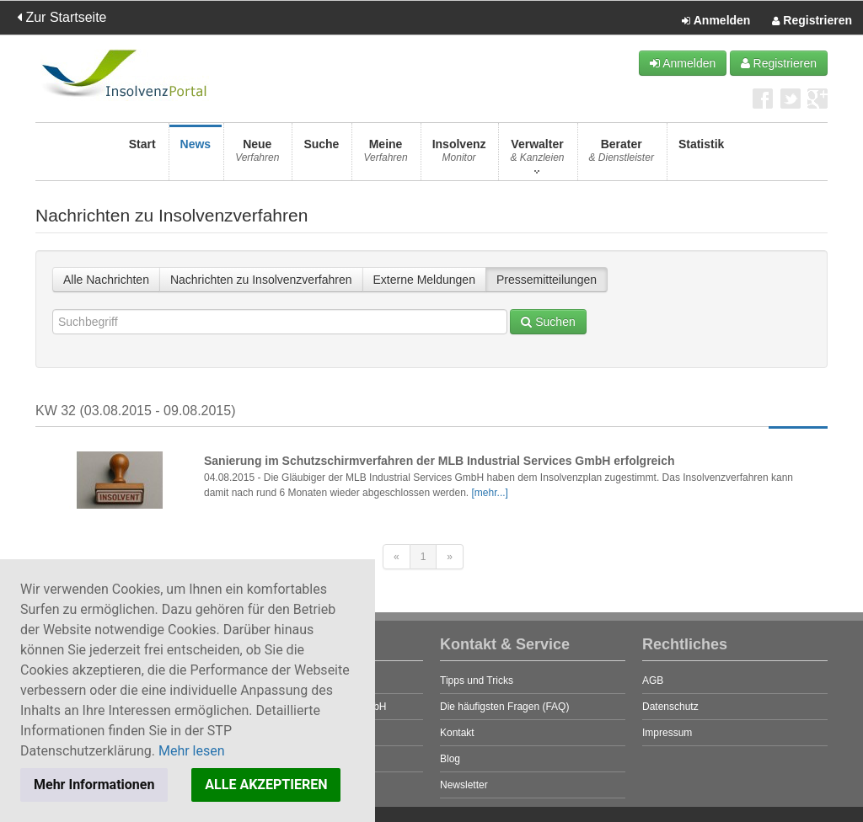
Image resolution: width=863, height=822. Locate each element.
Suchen (548, 321)
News (196, 155)
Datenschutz (670, 707)
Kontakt (457, 733)
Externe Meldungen (424, 279)
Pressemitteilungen (546, 279)
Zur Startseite (61, 17)
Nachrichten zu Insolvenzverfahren (261, 279)
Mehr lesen (191, 751)
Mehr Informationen (94, 785)
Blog (450, 759)
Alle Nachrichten (106, 279)
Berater (621, 155)
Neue (257, 155)
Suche (321, 155)
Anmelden (716, 21)
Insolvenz (459, 155)
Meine (385, 155)
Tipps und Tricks (476, 680)
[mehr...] (490, 493)
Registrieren (812, 21)
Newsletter (464, 785)
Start (142, 155)
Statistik (701, 155)
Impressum (667, 733)
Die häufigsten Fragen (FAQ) (504, 707)
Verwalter (537, 155)
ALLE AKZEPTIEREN (266, 785)
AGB (652, 680)
